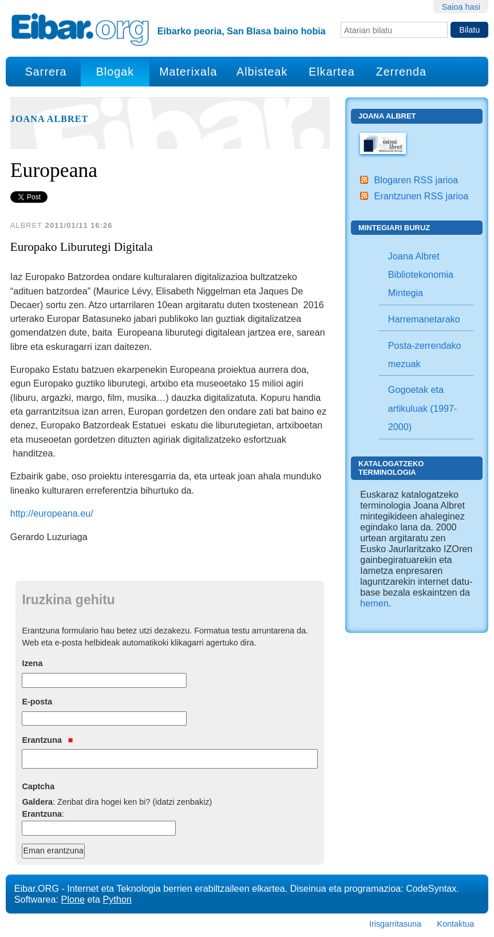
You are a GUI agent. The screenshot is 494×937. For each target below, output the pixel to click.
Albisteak (261, 71)
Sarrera (46, 71)
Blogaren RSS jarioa (416, 180)
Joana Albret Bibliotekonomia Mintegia (420, 274)
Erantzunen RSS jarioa (421, 196)
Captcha (38, 786)
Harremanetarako (424, 319)
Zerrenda (401, 71)
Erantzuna (47, 740)
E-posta (37, 701)
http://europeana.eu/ (51, 513)
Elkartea (332, 71)
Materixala (188, 71)
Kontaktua (455, 923)
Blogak (115, 71)
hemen (374, 603)
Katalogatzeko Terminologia (391, 468)
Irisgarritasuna (395, 923)
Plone (73, 899)
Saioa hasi (461, 6)
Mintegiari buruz (394, 227)
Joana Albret (49, 119)
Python (117, 899)
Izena (32, 663)
